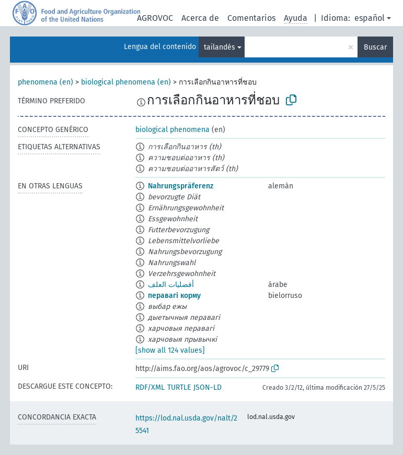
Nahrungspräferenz (180, 186)
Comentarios (251, 18)
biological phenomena (172, 129)
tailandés (219, 47)
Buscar (375, 47)
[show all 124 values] (170, 350)
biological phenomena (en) (126, 82)
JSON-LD (207, 387)
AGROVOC (155, 18)
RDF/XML (150, 387)
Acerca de (200, 18)
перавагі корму (174, 295)
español (369, 18)
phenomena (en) (45, 82)
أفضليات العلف (171, 284)
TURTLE (179, 387)
